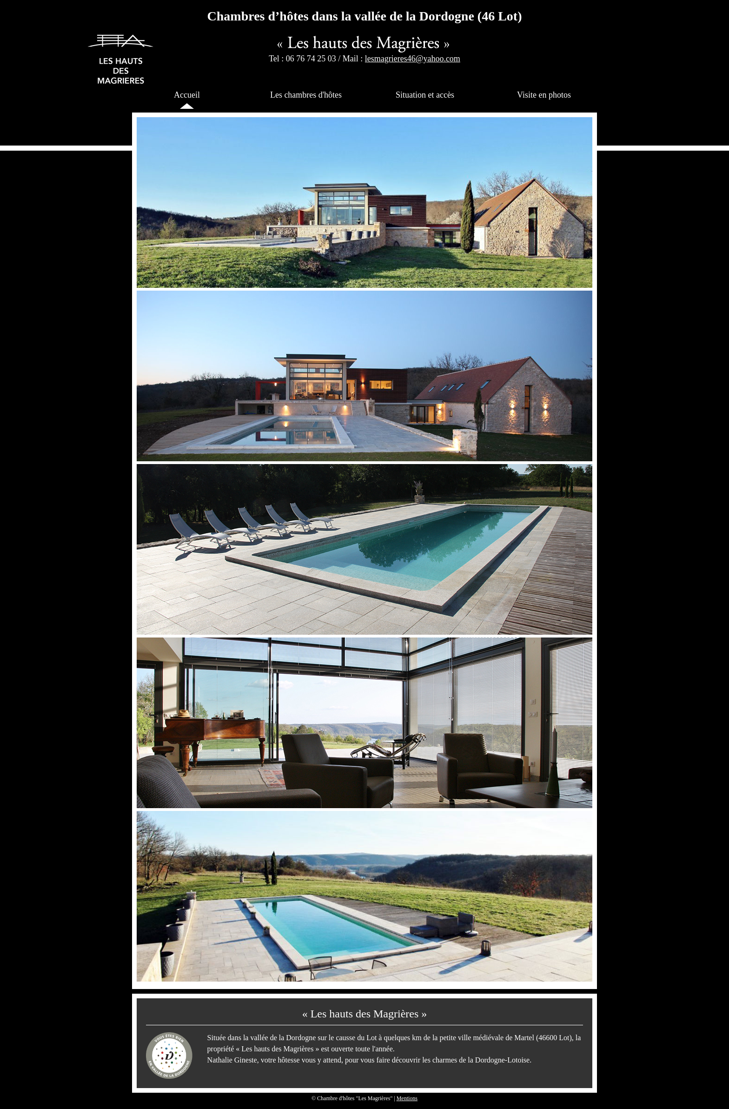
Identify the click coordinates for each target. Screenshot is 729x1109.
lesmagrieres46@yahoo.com (412, 58)
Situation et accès (425, 95)
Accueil (187, 95)
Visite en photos (544, 95)
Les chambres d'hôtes (306, 95)
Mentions (407, 1098)
